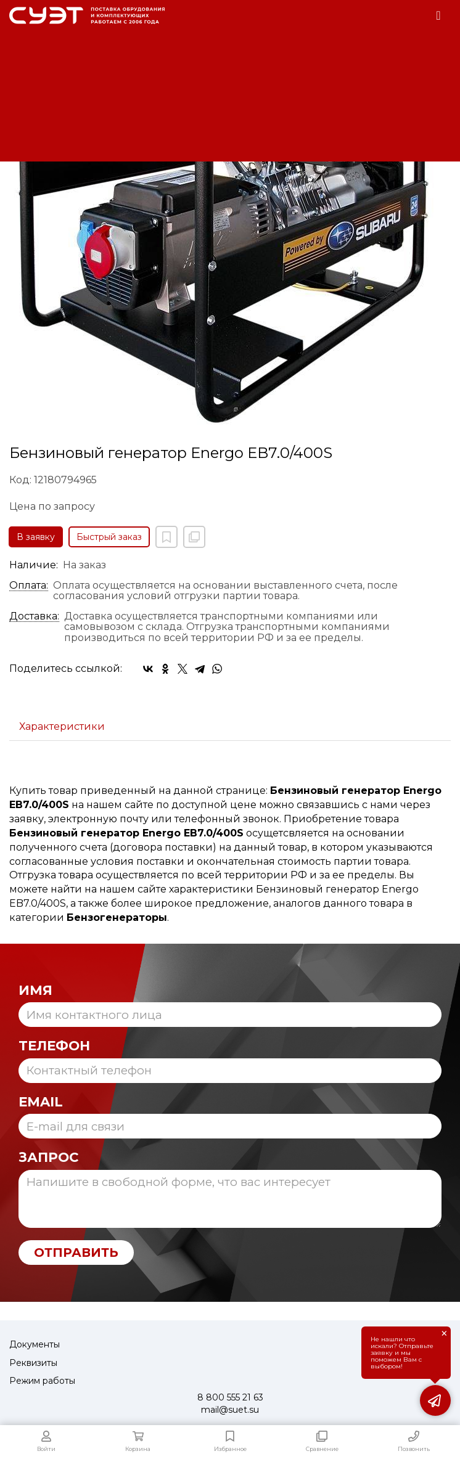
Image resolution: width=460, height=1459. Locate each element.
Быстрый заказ (109, 536)
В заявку (36, 536)
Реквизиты (33, 1362)
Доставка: (34, 616)
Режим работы (42, 1380)
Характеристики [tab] (62, 726)
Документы (34, 1344)
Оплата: (28, 585)
